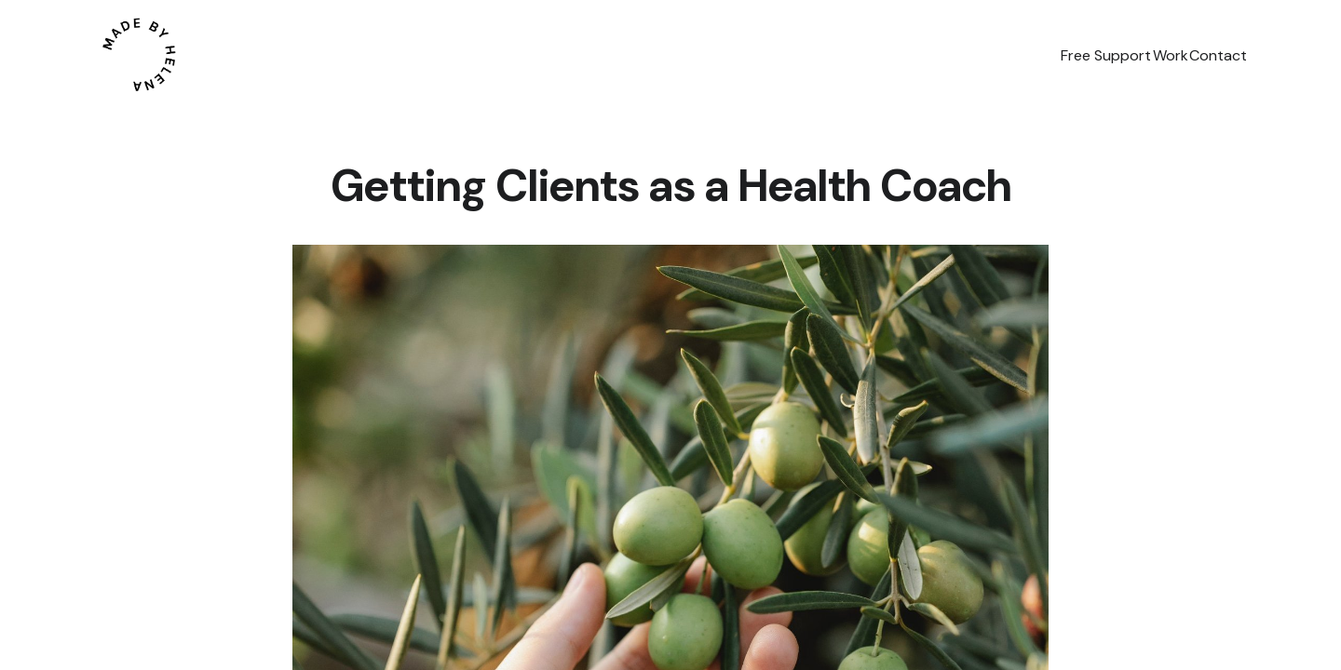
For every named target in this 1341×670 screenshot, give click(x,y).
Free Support (1035, 55)
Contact (1204, 55)
